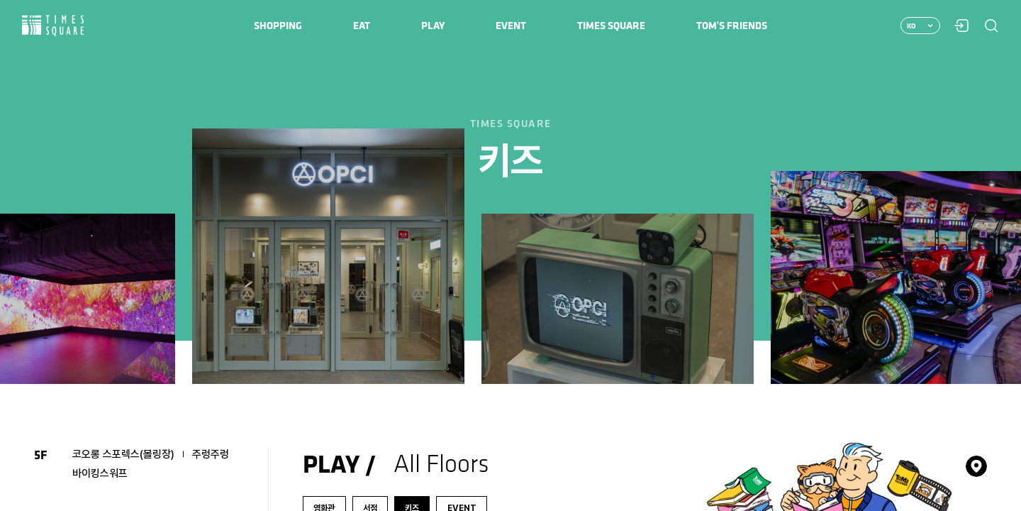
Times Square (53, 26)
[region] (510, 255)
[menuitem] (278, 25)
